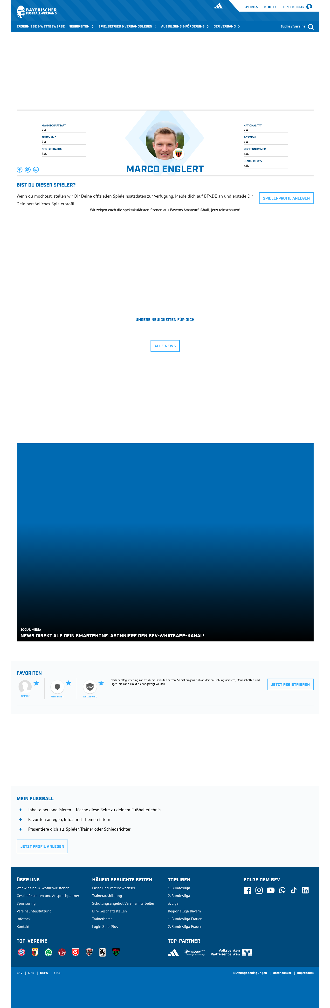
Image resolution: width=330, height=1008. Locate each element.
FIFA (57, 973)
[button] (20, 170)
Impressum (305, 973)
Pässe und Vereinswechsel (113, 887)
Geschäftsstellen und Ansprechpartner (48, 895)
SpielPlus (251, 7)
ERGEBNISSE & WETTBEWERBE (41, 26)
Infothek (270, 7)
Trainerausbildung (107, 895)
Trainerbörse (102, 918)
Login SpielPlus (105, 926)
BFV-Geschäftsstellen (109, 911)
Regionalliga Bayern (184, 911)
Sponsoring (26, 903)
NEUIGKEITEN (82, 26)
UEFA (44, 973)
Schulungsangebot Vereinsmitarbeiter (123, 903)
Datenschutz (282, 973)
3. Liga (173, 903)
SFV (19, 973)
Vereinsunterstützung (34, 911)
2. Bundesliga (179, 895)
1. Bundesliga (179, 887)
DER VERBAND (227, 26)
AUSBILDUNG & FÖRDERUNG (185, 26)
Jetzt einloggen (293, 7)
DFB (31, 973)
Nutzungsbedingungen (250, 973)
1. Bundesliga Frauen (185, 918)
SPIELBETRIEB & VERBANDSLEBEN (127, 26)
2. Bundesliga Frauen (185, 926)
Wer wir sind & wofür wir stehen (43, 887)
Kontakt (23, 926)
